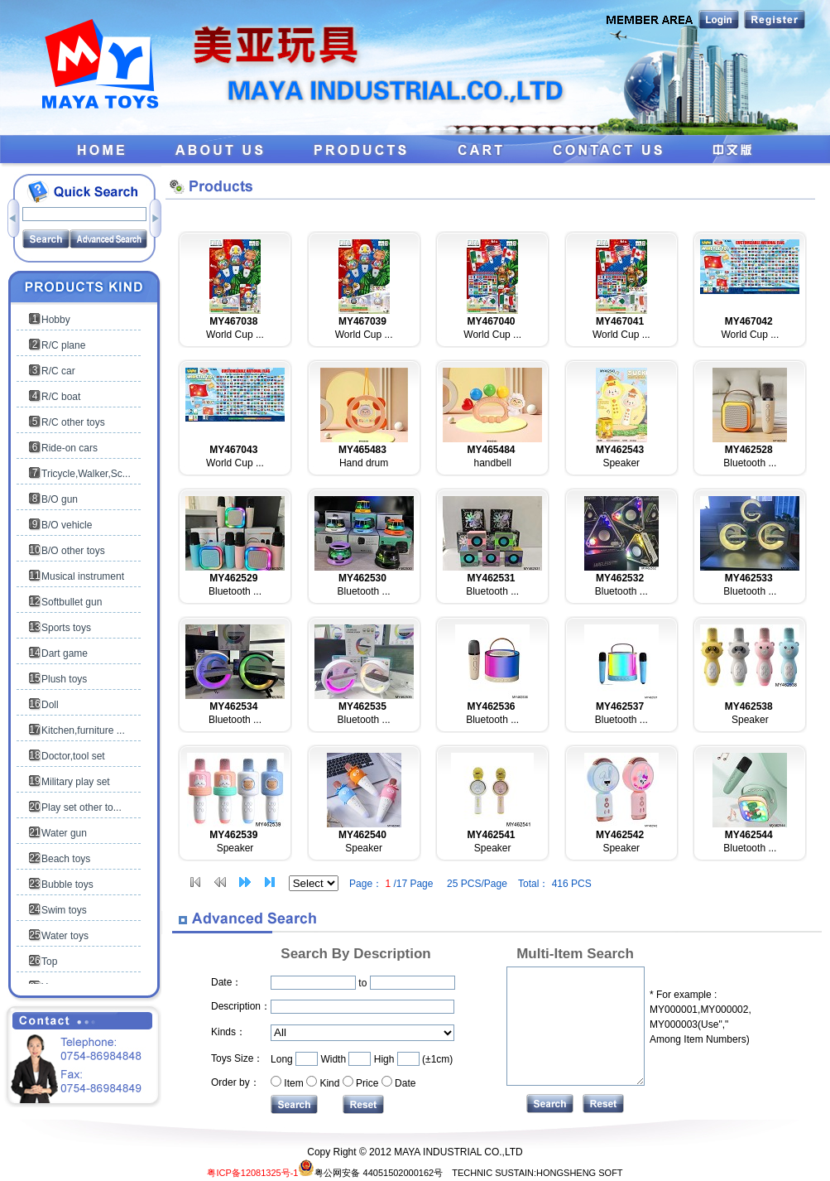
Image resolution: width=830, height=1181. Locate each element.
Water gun (64, 833)
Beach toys (65, 859)
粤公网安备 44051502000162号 (370, 1173)
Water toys (65, 936)
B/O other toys (73, 551)
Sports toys (66, 628)
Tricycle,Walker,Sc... (86, 474)
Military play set (75, 782)
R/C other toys (73, 422)
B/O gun (59, 499)
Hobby (55, 319)
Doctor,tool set (73, 756)
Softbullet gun (71, 602)
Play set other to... (81, 807)
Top (49, 961)
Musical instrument (82, 576)
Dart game (64, 653)
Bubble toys (67, 884)
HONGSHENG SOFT (579, 1173)
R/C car (58, 371)
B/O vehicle (66, 525)
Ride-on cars (69, 448)
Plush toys (64, 679)
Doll (50, 705)
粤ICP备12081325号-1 (252, 1173)
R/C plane (63, 345)
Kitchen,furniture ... (83, 730)
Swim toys (64, 910)
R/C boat (60, 397)
